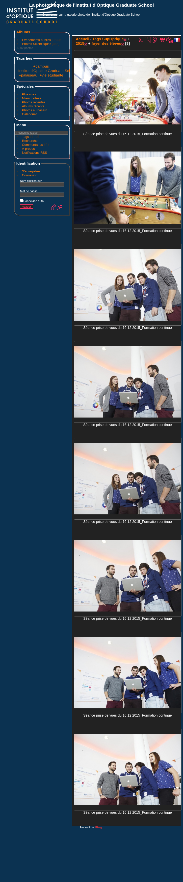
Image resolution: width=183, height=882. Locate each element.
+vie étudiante (51, 75)
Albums (23, 32)
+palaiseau (28, 75)
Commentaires (32, 145)
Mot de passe (29, 190)
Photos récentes (33, 102)
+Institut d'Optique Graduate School (46, 71)
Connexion (29, 175)
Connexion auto (32, 200)
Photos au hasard (34, 110)
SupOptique (113, 39)
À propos (28, 149)
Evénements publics (36, 40)
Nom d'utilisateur (31, 180)
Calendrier (29, 114)
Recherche (30, 141)
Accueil (82, 39)
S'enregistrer (31, 171)
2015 (80, 43)
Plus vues (29, 94)
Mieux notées (31, 98)
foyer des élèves (106, 43)
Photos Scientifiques (36, 44)
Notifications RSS (34, 152)
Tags (25, 137)
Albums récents (33, 106)
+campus (41, 66)
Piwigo (99, 827)
